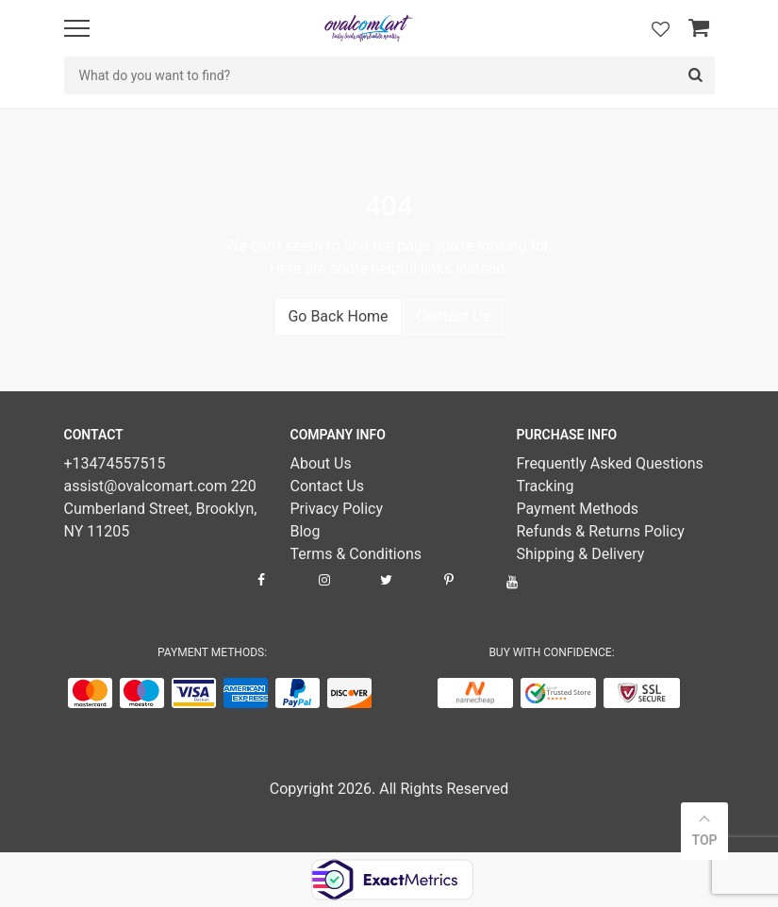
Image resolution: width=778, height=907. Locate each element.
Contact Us (453, 316)
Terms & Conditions (356, 554)
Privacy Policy (336, 509)
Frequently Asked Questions (609, 463)
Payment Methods (577, 509)
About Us (320, 463)
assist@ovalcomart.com (147, 486)
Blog (305, 531)
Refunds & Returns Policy (600, 531)
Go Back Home (338, 316)
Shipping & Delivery (580, 554)
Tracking (544, 486)
